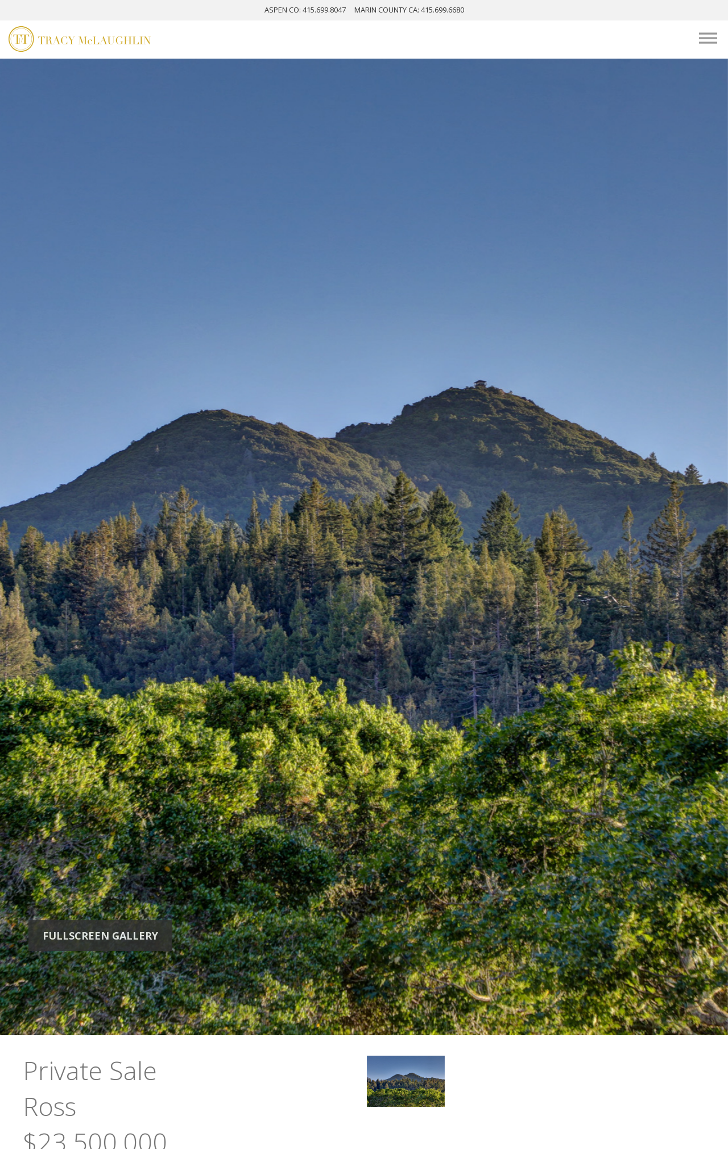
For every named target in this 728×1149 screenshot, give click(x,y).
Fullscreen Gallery (100, 935)
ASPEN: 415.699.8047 (305, 10)
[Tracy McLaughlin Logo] (80, 40)
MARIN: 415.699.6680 (409, 10)
